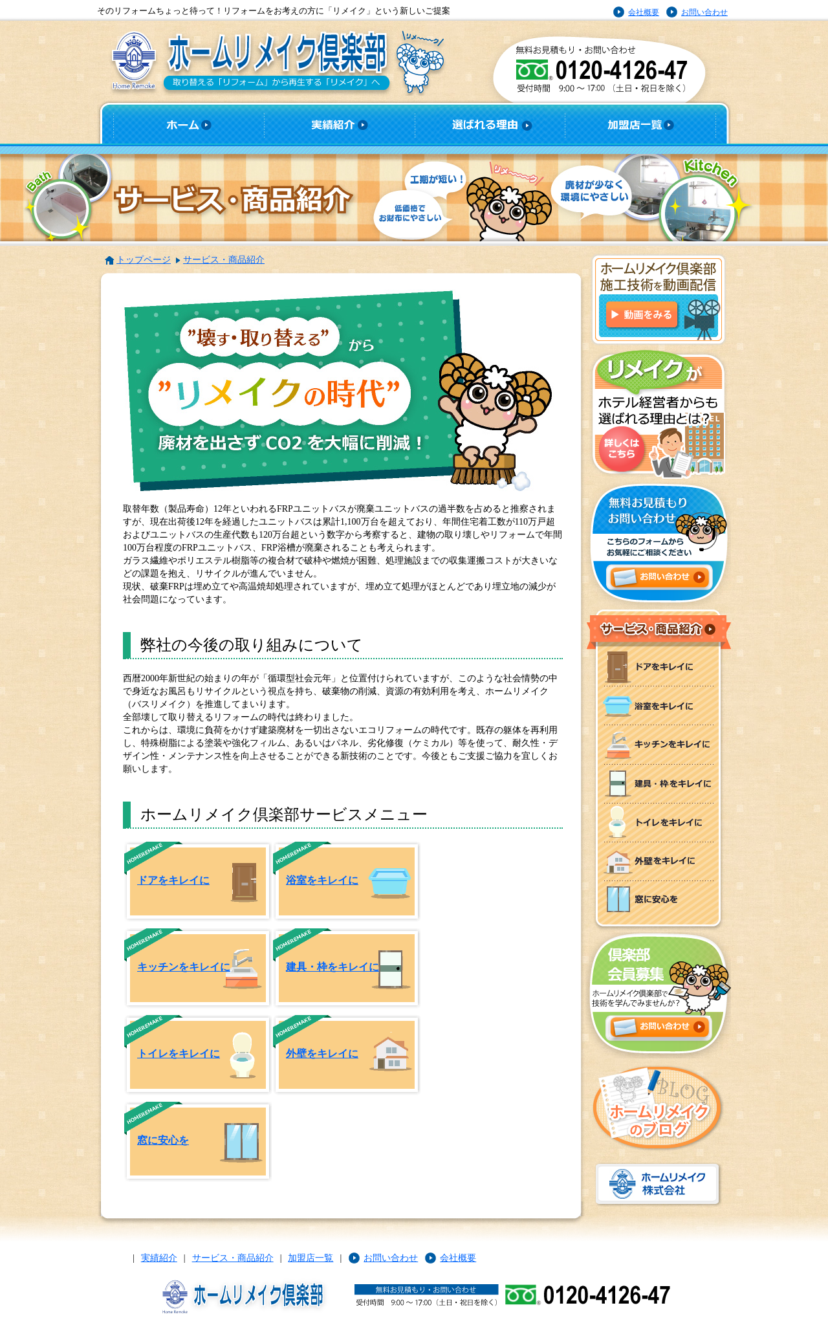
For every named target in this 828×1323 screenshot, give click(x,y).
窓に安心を (163, 1140)
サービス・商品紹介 (224, 260)
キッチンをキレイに (183, 966)
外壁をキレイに (322, 1053)
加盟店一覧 (310, 1258)
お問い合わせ (704, 12)
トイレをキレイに (178, 1053)
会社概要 (643, 12)
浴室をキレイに (322, 880)
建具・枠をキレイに (332, 966)
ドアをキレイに (173, 880)
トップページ (143, 260)
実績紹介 (159, 1258)
